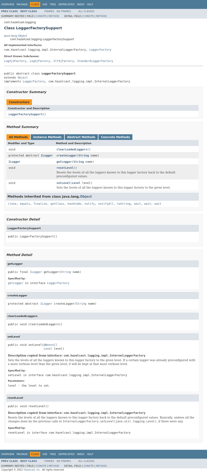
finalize (40, 203)
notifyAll (106, 203)
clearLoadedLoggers (72, 149)
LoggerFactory (100, 49)
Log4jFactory (40, 61)
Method (54, 16)
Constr (41, 16)
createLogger (67, 155)
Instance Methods (47, 137)
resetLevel (65, 167)
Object (23, 77)
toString (124, 203)
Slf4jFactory (63, 61)
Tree (53, 4)
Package (22, 4)
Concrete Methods (115, 137)
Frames (49, 11)
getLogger (64, 161)
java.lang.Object (15, 35)
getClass (57, 203)
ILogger (47, 155)
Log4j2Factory (15, 61)
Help (90, 4)
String (84, 155)
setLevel (63, 183)
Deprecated (66, 4)
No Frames (64, 11)
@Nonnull (50, 344)
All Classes (86, 11)
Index (81, 4)
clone (12, 203)
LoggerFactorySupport (25, 114)
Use (44, 4)
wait (137, 203)
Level (76, 183)
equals (25, 203)
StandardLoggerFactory (95, 61)
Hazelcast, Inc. (32, 469)
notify (89, 203)
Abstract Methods (81, 137)
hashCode (74, 203)
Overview (7, 4)
